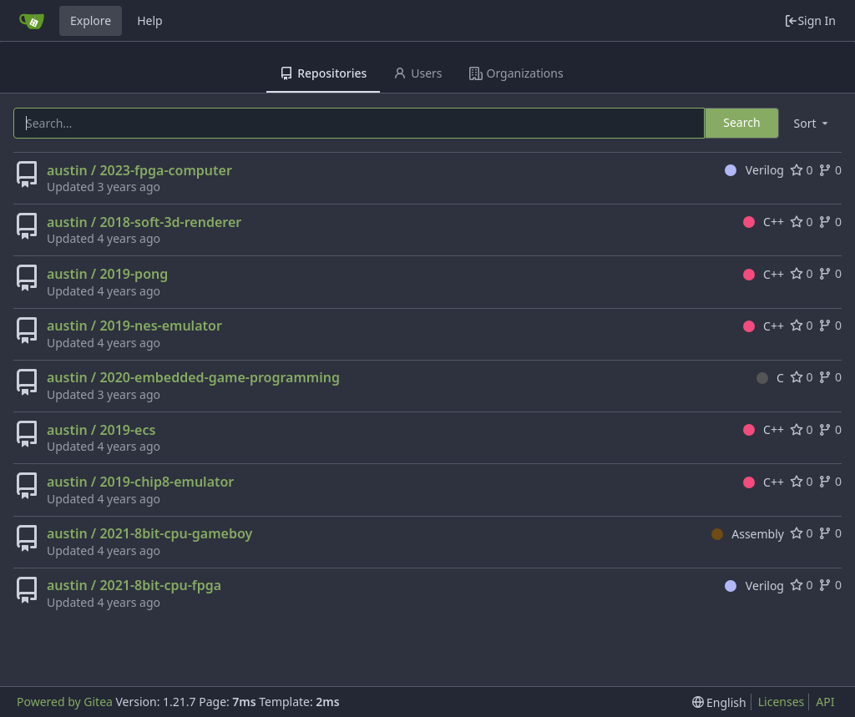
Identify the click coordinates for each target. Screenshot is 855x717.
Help (150, 20)
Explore (90, 20)
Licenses (781, 701)
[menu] (812, 123)
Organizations (516, 73)
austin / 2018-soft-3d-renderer (144, 222)
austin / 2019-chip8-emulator (140, 481)
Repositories (323, 73)
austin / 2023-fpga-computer (139, 170)
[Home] (31, 21)
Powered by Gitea (65, 701)
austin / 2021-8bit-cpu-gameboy (149, 533)
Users (417, 73)
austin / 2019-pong (107, 273)
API (825, 701)
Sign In (810, 20)
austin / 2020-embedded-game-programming (193, 377)
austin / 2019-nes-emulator (134, 325)
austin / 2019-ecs (101, 430)
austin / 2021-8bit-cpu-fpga (134, 585)
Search (741, 122)
